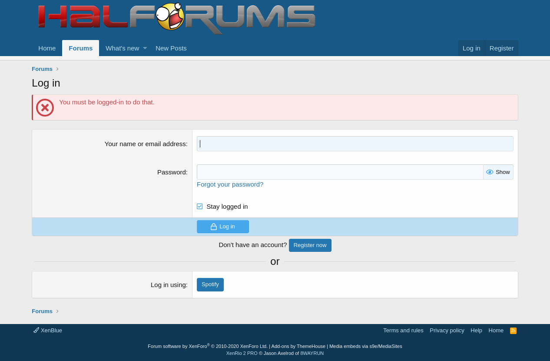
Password (171, 172)
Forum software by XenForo (208, 346)
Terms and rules (403, 330)
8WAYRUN (312, 353)
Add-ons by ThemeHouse (299, 346)
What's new (122, 48)
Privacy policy (447, 330)
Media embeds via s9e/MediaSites (365, 346)
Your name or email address (145, 143)
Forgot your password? (230, 184)
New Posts (171, 48)
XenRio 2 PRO (242, 353)
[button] (145, 48)
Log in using (168, 284)
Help (476, 330)
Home (47, 48)
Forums (81, 48)
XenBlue (47, 330)
